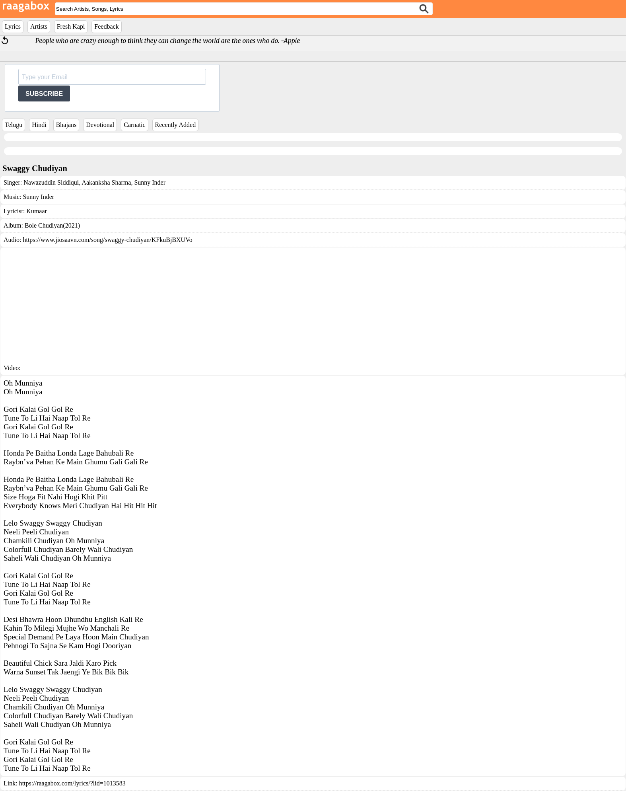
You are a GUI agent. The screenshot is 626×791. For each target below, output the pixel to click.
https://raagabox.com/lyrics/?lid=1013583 (72, 783)
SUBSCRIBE (44, 93)
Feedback (106, 26)
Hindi (39, 124)
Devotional (100, 124)
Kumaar (36, 211)
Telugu (13, 124)
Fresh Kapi (71, 26)
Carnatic (134, 124)
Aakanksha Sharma (105, 182)
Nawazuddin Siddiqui (51, 182)
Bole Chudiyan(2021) (52, 225)
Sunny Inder (148, 182)
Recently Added (175, 124)
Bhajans (66, 124)
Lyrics (13, 26)
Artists (38, 26)
